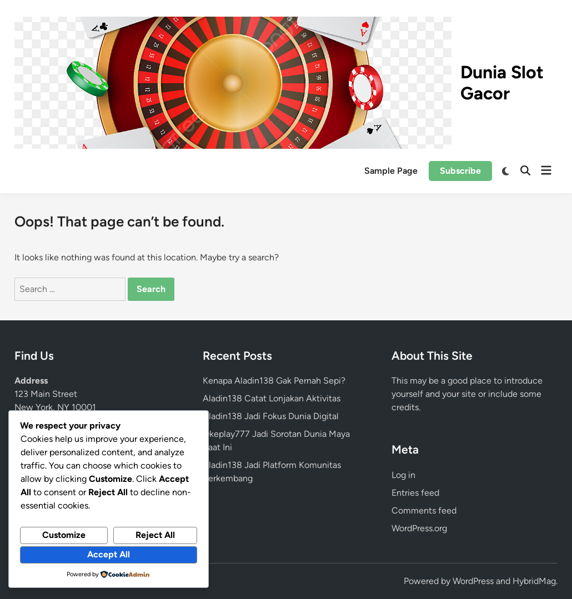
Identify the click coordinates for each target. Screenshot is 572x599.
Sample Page (391, 170)
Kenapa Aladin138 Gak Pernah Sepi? (274, 380)
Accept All (108, 554)
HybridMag (534, 581)
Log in (403, 475)
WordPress (473, 581)
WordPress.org (419, 528)
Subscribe (460, 170)
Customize (64, 535)
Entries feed (415, 492)
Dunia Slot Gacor (502, 83)
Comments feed (424, 510)
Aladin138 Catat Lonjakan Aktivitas (271, 398)
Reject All (155, 535)
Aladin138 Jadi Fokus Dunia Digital (271, 416)
